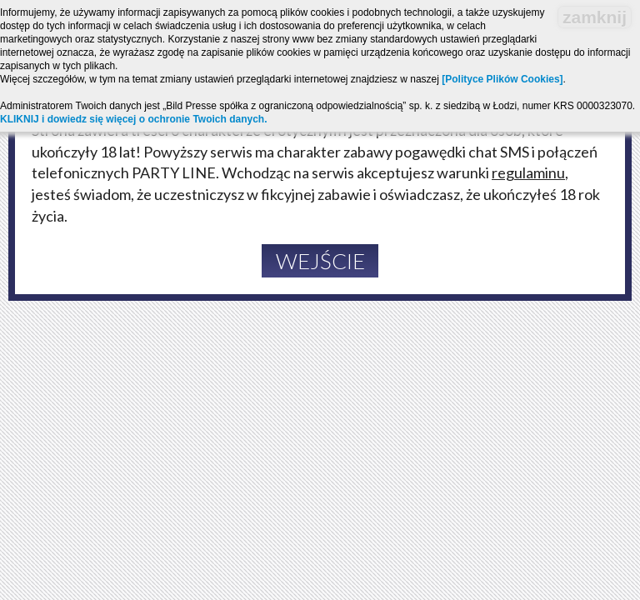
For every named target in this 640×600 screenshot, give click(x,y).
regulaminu (528, 172)
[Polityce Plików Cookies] (502, 79)
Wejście (320, 261)
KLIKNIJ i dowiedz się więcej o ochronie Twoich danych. (134, 119)
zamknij (594, 17)
